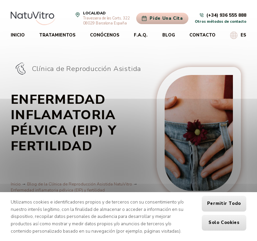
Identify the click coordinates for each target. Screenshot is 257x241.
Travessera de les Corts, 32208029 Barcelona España (106, 21)
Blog (168, 35)
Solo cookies (224, 223)
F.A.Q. (141, 35)
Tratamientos (57, 35)
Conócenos (104, 35)
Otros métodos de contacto (220, 21)
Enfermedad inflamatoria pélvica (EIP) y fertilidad (58, 190)
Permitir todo (224, 203)
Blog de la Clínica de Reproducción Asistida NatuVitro (79, 184)
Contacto (202, 35)
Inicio (18, 35)
